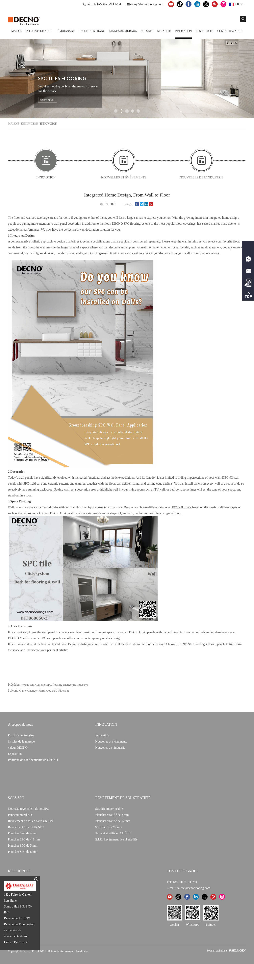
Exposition (15, 753)
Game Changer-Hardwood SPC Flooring (45, 690)
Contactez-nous (229, 31)
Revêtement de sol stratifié (123, 797)
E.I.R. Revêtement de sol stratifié (116, 838)
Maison (16, 31)
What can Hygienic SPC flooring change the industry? (56, 684)
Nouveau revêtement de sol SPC (28, 808)
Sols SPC (147, 31)
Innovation (183, 31)
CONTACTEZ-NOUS (183, 871)
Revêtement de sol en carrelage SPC (31, 820)
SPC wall (79, 229)
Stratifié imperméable (109, 808)
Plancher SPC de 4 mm (22, 832)
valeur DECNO (18, 747)
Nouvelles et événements (122, 177)
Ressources (204, 31)
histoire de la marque (21, 741)
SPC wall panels (181, 506)
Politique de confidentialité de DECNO (33, 759)
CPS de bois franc (92, 31)
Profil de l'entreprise (21, 734)
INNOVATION (106, 724)
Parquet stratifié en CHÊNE (113, 832)
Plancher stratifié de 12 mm (112, 820)
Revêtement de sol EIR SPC (26, 826)
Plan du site (81, 950)
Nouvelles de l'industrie (183, 177)
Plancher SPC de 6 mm (22, 851)
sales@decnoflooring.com (146, 4)
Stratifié (164, 31)
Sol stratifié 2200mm (108, 826)
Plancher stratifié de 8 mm (112, 814)
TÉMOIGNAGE (65, 31)
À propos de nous (39, 31)
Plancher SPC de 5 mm (22, 845)
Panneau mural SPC (20, 814)
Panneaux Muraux (123, 31)
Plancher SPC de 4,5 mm (24, 838)
